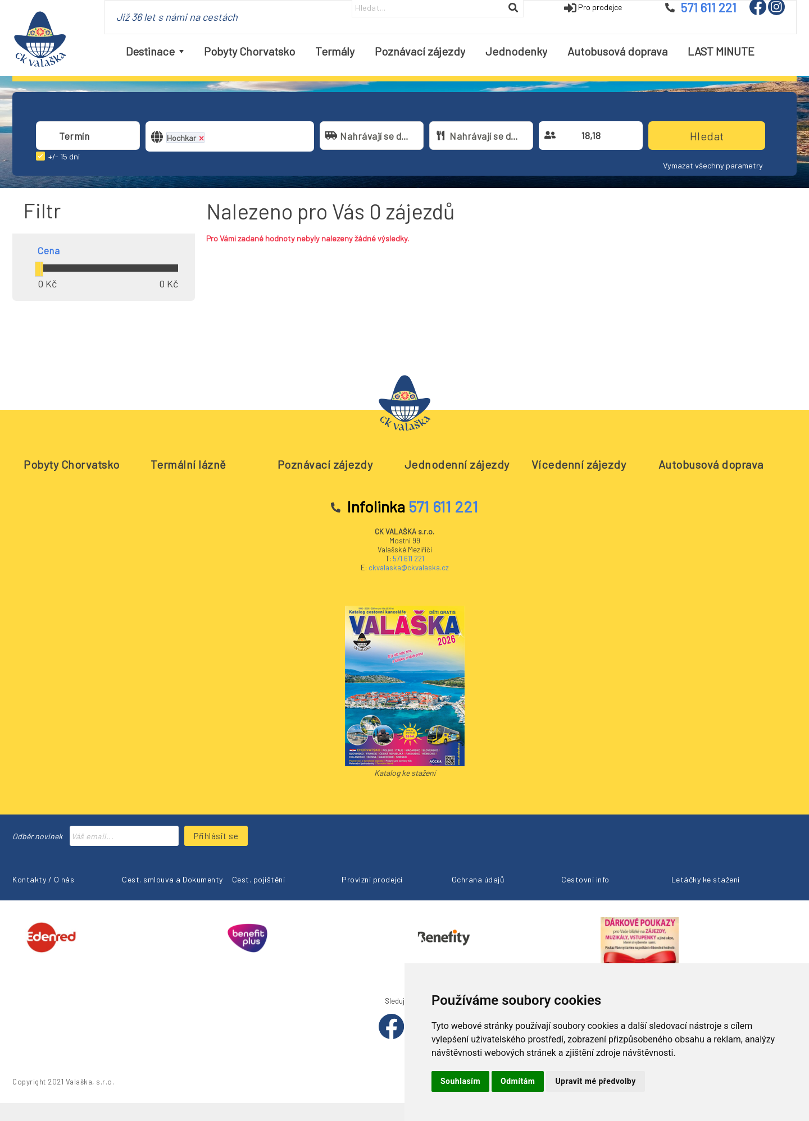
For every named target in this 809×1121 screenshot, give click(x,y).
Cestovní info (585, 879)
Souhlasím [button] (460, 1081)
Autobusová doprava (710, 464)
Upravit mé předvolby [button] (595, 1081)
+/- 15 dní (64, 156)
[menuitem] (155, 51)
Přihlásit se (216, 836)
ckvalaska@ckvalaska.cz (409, 567)
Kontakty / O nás (43, 879)
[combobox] (88, 135)
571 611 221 (408, 558)
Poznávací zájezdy (325, 464)
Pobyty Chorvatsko (72, 464)
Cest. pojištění (258, 879)
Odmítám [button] (518, 1081)
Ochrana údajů (478, 879)
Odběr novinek (37, 836)
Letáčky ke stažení (705, 879)
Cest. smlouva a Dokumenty (172, 879)
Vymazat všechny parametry (713, 165)
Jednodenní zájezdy (457, 464)
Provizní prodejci (372, 879)
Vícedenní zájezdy (578, 464)
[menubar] (440, 51)
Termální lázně (188, 464)
